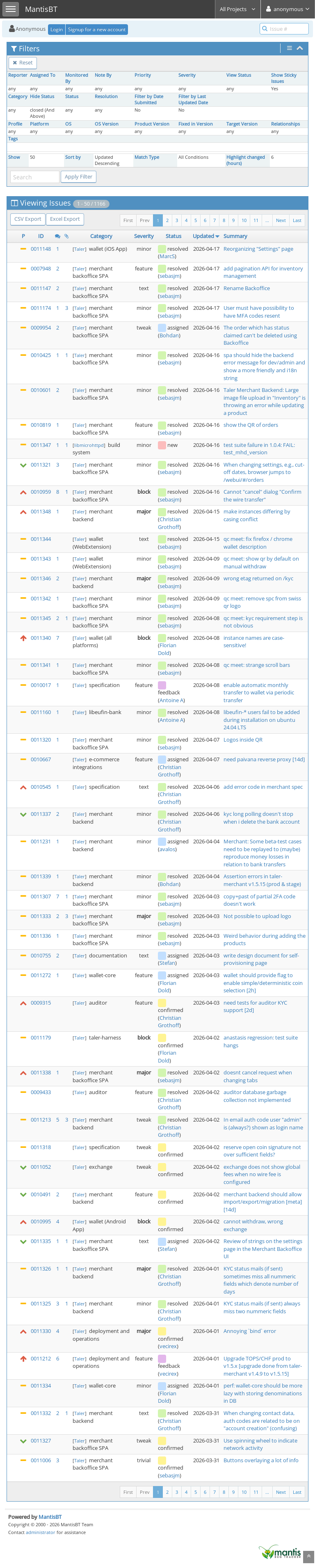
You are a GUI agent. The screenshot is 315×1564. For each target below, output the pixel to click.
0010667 (41, 759)
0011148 (41, 248)
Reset (23, 62)
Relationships (285, 124)
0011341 (41, 665)
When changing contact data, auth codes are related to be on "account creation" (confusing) (262, 1420)
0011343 (41, 558)
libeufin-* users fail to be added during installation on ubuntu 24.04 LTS (262, 719)
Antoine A (171, 700)
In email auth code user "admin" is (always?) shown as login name (263, 1123)
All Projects (238, 9)
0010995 (41, 1221)
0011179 (41, 1037)
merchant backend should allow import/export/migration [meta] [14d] (263, 1202)
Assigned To (42, 75)
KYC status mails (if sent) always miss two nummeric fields (262, 1307)
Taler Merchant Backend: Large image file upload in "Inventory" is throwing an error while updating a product (265, 401)
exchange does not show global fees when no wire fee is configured (262, 1174)
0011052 (41, 1166)
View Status (238, 75)
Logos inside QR (243, 739)
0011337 (41, 813)
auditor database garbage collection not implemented (257, 1096)
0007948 (41, 268)
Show (14, 157)
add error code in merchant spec (263, 786)
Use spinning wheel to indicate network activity (260, 1444)
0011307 (41, 896)
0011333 (41, 916)
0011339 (41, 876)
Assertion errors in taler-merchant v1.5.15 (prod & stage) (262, 880)
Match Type (147, 157)
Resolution (106, 96)
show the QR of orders (251, 424)
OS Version (107, 124)
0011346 (41, 578)
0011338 (41, 1072)
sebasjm (170, 275)
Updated (203, 236)
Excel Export (65, 218)
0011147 (41, 288)
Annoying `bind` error (250, 1331)
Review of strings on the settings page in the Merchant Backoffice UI (263, 1248)
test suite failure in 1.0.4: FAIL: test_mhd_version (259, 448)
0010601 (41, 390)
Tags (13, 139)
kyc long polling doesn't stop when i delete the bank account (262, 817)
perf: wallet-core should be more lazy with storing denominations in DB (263, 1393)
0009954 (41, 327)
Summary (235, 236)
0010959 (41, 491)
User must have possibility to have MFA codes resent (259, 311)
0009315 (41, 1002)
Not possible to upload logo (257, 916)
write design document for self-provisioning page (261, 959)
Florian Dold (167, 649)
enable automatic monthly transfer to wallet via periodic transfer (259, 692)
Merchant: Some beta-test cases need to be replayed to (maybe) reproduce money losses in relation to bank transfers (262, 853)
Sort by (73, 157)
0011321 (41, 464)
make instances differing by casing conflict (257, 515)
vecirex (168, 1346)
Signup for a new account (97, 29)
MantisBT (50, 1516)
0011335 (41, 1241)
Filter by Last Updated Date (193, 99)
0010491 (41, 1194)
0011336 (41, 935)
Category (17, 96)
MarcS (167, 256)
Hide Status (42, 96)
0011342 (41, 598)
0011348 (41, 511)
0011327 (41, 1440)
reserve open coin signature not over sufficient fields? (262, 1151)
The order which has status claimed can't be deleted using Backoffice (260, 335)
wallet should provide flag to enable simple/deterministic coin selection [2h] (263, 982)
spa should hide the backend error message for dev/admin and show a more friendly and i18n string (264, 366)
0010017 (41, 685)
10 (244, 220)
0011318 (41, 1147)
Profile (15, 124)
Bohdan (169, 335)
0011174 (41, 307)
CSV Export (27, 218)
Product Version (152, 124)
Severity (187, 75)
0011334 (41, 1385)
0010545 (41, 786)
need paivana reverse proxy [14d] (264, 759)
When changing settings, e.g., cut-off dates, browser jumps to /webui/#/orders (264, 472)
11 (255, 220)
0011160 (41, 712)
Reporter (17, 75)
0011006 (41, 1460)
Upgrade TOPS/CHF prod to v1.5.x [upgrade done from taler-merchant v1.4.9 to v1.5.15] (263, 1366)
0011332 (41, 1413)
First (128, 220)
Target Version (242, 124)
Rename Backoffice (247, 288)
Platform (39, 124)
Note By (103, 75)
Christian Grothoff (169, 523)
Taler (79, 249)
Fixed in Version (195, 124)
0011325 (41, 1303)
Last (297, 220)
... (267, 220)
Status (71, 96)
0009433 (41, 1092)
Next (281, 220)
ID (40, 236)
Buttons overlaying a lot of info (261, 1460)
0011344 (41, 539)
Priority (143, 75)
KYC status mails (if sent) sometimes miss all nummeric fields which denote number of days (261, 1280)
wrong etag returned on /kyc (258, 578)
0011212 (41, 1358)
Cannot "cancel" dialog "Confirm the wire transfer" (262, 495)
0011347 (41, 445)
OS (68, 124)
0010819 (41, 424)
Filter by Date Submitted (149, 99)
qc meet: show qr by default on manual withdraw (261, 562)
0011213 (41, 1119)
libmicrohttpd (89, 445)
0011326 (41, 1268)
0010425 (41, 355)
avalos (167, 849)
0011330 (41, 1331)
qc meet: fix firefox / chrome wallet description (258, 542)
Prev (145, 220)
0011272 (41, 975)
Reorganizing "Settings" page (258, 248)
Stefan (167, 962)
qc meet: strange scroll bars (257, 665)
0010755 (41, 955)
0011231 (41, 841)
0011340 (41, 637)
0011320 (41, 739)
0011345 (41, 618)
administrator (40, 1532)
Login (56, 29)
